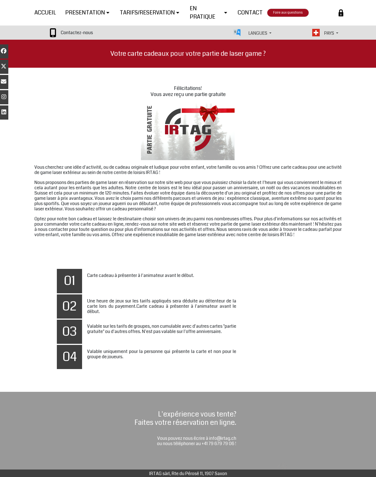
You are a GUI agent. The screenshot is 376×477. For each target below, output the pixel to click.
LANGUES (258, 33)
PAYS (329, 33)
